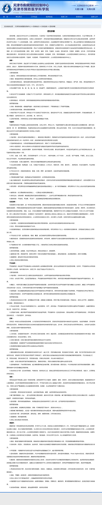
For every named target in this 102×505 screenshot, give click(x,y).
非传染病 (44, 26)
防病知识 (79, 17)
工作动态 (34, 17)
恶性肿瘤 (52, 26)
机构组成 (49, 17)
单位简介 (19, 17)
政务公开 (94, 17)
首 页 (5, 17)
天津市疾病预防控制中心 (23, 26)
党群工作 (64, 17)
